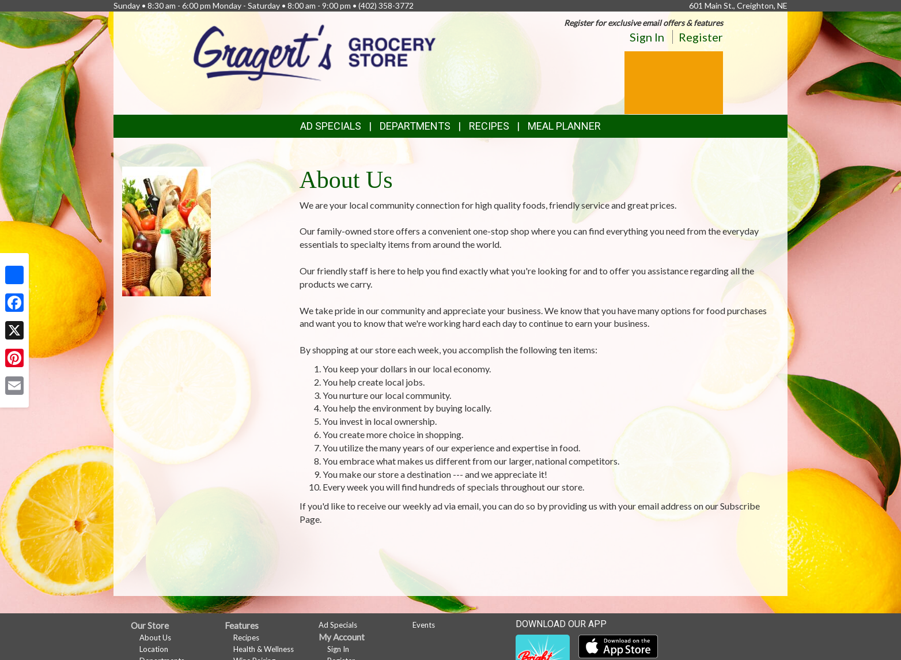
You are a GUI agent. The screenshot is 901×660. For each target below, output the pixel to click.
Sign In (647, 37)
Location (153, 649)
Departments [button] (415, 126)
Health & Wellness (263, 649)
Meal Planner (564, 126)
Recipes (489, 126)
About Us (155, 637)
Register (701, 37)
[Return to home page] (314, 51)
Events (423, 624)
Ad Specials (330, 126)
